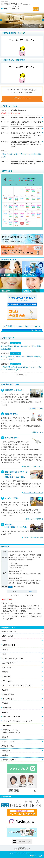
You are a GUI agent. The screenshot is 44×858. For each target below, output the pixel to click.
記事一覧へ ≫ (22, 374)
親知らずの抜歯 (7, 636)
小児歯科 (5, 649)
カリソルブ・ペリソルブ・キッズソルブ (17, 721)
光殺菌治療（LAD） (10, 645)
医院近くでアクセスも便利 (33, 538)
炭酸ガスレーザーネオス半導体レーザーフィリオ (11, 731)
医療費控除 (6, 751)
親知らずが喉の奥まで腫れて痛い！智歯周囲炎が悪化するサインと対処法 (21, 358)
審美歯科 (5, 672)
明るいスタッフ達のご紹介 (33, 493)
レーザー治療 (6, 725)
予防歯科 (5, 703)
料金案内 (5, 755)
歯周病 (4, 640)
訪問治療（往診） (8, 746)
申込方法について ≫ (22, 98)
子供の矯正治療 (8, 694)
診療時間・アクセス (9, 760)
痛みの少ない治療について (33, 466)
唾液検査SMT (7, 708)
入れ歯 (4, 654)
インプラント (6, 667)
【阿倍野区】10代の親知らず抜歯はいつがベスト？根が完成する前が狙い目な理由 (21, 368)
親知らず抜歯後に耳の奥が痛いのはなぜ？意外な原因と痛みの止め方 (21, 347)
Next (43, 20)
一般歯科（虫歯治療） (10, 631)
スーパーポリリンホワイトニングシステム (18, 685)
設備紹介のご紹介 (36, 408)
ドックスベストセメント (11, 716)
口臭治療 (5, 737)
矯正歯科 (5, 690)
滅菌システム (38, 432)
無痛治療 (5, 712)
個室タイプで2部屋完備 (34, 519)
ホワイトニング (7, 681)
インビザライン (8, 699)
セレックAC (7, 676)
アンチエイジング (8, 742)
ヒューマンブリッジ (9, 663)
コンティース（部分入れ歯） (13, 658)
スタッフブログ (15, 343)
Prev (1, 20)
